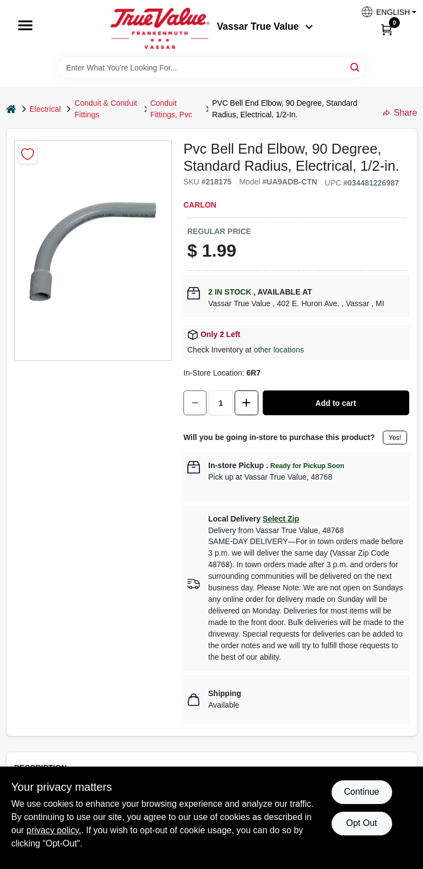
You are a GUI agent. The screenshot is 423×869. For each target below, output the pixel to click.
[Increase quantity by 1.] (246, 402)
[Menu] (25, 25)
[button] (384, 12)
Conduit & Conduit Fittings (105, 109)
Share (400, 112)
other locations (279, 349)
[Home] (11, 109)
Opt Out (361, 823)
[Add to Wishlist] (27, 154)
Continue (361, 791)
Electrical (45, 109)
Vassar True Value (265, 26)
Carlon (199, 204)
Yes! (395, 438)
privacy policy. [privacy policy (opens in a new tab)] (53, 830)
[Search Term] (211, 68)
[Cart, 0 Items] (386, 29)
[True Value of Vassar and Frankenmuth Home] (159, 28)
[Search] (356, 67)
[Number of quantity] (221, 402)
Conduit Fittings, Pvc (171, 109)
